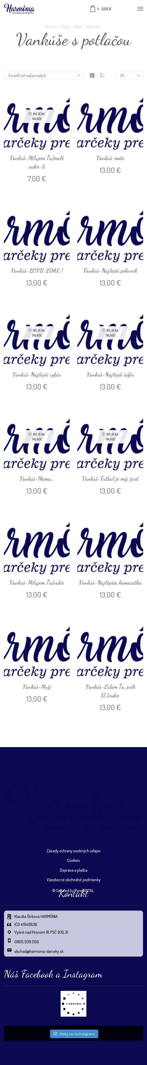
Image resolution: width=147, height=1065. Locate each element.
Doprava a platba (73, 870)
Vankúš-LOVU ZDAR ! (37, 270)
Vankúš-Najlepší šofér (110, 374)
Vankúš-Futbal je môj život (110, 478)
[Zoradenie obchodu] (43, 75)
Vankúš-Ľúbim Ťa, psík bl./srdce (110, 691)
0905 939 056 (26, 941)
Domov (51, 27)
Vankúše (92, 27)
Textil (77, 27)
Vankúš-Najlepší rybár (36, 374)
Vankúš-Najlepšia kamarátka (110, 582)
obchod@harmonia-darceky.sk (39, 951)
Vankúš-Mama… (37, 478)
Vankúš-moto (110, 158)
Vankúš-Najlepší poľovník (110, 270)
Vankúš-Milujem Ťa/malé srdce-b (37, 162)
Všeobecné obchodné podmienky (74, 879)
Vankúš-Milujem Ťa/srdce (37, 582)
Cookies (73, 860)
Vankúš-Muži (37, 686)
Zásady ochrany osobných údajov (74, 850)
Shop (65, 27)
